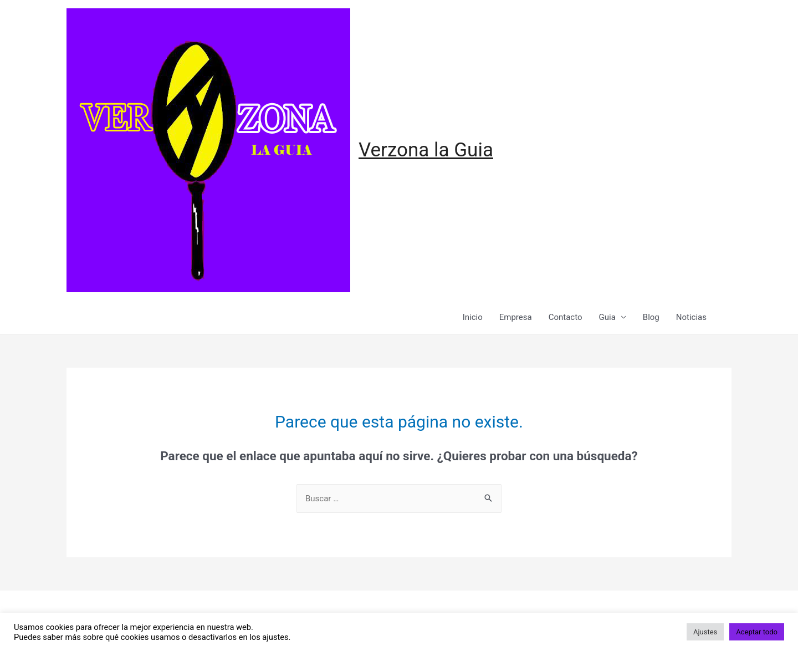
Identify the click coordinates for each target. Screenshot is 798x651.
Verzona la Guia (426, 150)
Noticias (691, 317)
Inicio (473, 317)
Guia (607, 317)
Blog (651, 317)
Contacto (565, 317)
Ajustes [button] (705, 632)
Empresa (515, 317)
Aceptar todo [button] (756, 632)
